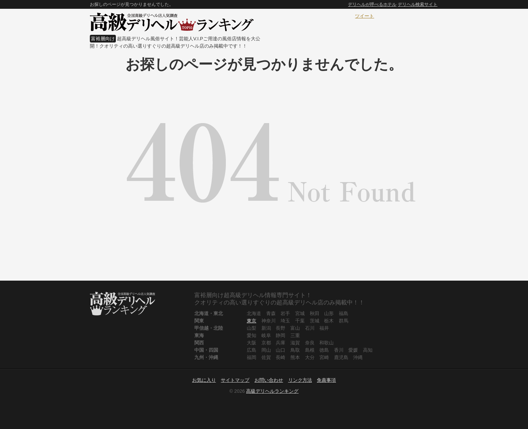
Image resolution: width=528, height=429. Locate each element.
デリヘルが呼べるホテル (372, 4)
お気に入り (204, 380)
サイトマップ (235, 380)
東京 (251, 320)
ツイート (364, 16)
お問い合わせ (268, 380)
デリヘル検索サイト (417, 4)
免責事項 (326, 380)
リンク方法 (300, 380)
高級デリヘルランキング (272, 391)
